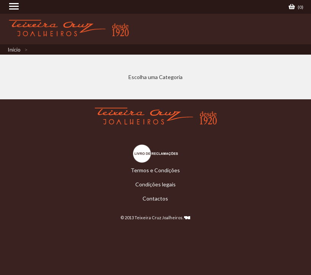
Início (14, 49)
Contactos (155, 198)
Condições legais (155, 184)
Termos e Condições (155, 170)
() (296, 7)
